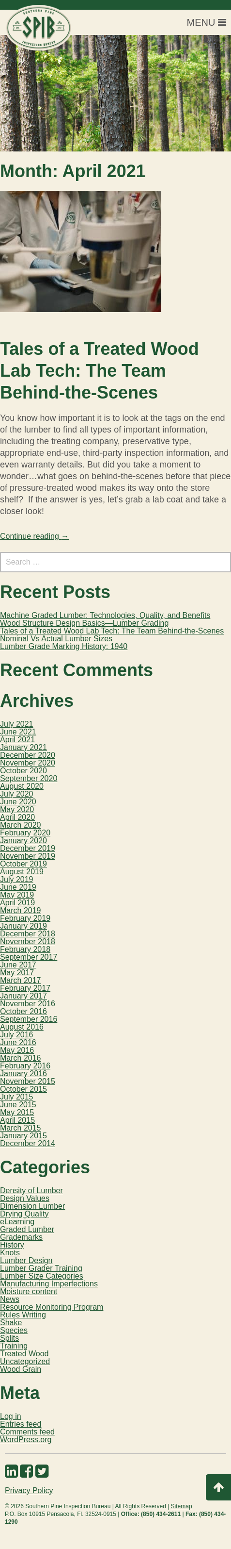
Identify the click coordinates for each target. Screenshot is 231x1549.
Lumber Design (26, 1260)
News (9, 1299)
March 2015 (20, 1128)
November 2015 (27, 1081)
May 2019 (17, 895)
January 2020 (23, 840)
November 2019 (27, 856)
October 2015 (23, 1089)
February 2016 (25, 1066)
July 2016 (16, 1035)
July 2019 (16, 879)
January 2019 (23, 926)
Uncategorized (25, 1361)
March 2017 (20, 980)
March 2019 (20, 910)
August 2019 (22, 871)
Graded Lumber (27, 1229)
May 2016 (17, 1050)
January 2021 (23, 747)
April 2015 (17, 1120)
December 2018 (27, 934)
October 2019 (23, 864)
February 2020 (25, 833)
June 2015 (18, 1104)
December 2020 (27, 755)
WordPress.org (25, 1439)
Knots (10, 1253)
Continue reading (34, 536)
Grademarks (21, 1237)
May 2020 (17, 809)
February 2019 (25, 918)
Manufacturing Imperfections (49, 1284)
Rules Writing (23, 1315)
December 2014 (27, 1143)
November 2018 (27, 941)
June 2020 (18, 802)
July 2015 (16, 1097)
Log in (10, 1416)
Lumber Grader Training (41, 1268)
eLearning (17, 1221)
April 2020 (17, 817)
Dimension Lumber (32, 1206)
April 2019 (17, 903)
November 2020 (27, 763)
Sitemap (181, 1506)
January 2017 (23, 996)
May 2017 (17, 972)
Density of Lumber (31, 1190)
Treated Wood (24, 1353)
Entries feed (20, 1424)
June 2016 (18, 1042)
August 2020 (22, 786)
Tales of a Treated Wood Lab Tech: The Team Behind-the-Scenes (99, 370)
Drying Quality (24, 1214)
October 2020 (23, 770)
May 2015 (17, 1112)
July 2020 (16, 794)
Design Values (24, 1198)
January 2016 (23, 1073)
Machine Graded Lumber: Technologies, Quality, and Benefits (105, 615)
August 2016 (22, 1027)
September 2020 (28, 778)
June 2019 (18, 887)
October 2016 (23, 1011)
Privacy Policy (29, 1490)
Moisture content (28, 1291)
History (12, 1245)
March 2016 (20, 1058)
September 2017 (28, 957)
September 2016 (28, 1019)
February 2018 (25, 949)
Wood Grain (20, 1369)
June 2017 (18, 965)
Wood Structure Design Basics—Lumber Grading (84, 623)
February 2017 (25, 988)
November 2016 (27, 1003)
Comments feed (27, 1432)
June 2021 (18, 732)
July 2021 (16, 724)
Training (14, 1346)
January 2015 (23, 1136)
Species (14, 1330)
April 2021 (17, 739)
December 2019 (27, 848)
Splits (9, 1338)
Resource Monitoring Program (51, 1307)
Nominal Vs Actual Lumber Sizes (56, 638)
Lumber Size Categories (41, 1276)
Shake (11, 1322)
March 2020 (20, 825)
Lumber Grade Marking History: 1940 (63, 646)
